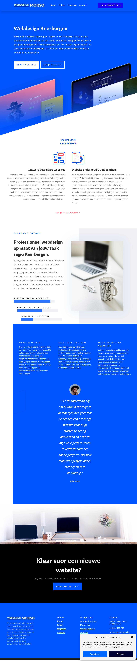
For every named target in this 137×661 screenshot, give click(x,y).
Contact (83, 5)
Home (53, 5)
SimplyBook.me (87, 629)
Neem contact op (109, 5)
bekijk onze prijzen (67, 213)
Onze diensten (25, 65)
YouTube (84, 633)
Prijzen (62, 5)
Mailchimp (85, 625)
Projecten (72, 5)
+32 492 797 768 (117, 628)
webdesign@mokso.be (120, 633)
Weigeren (121, 654)
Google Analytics (88, 622)
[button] (132, 637)
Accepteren (95, 654)
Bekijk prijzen (52, 65)
